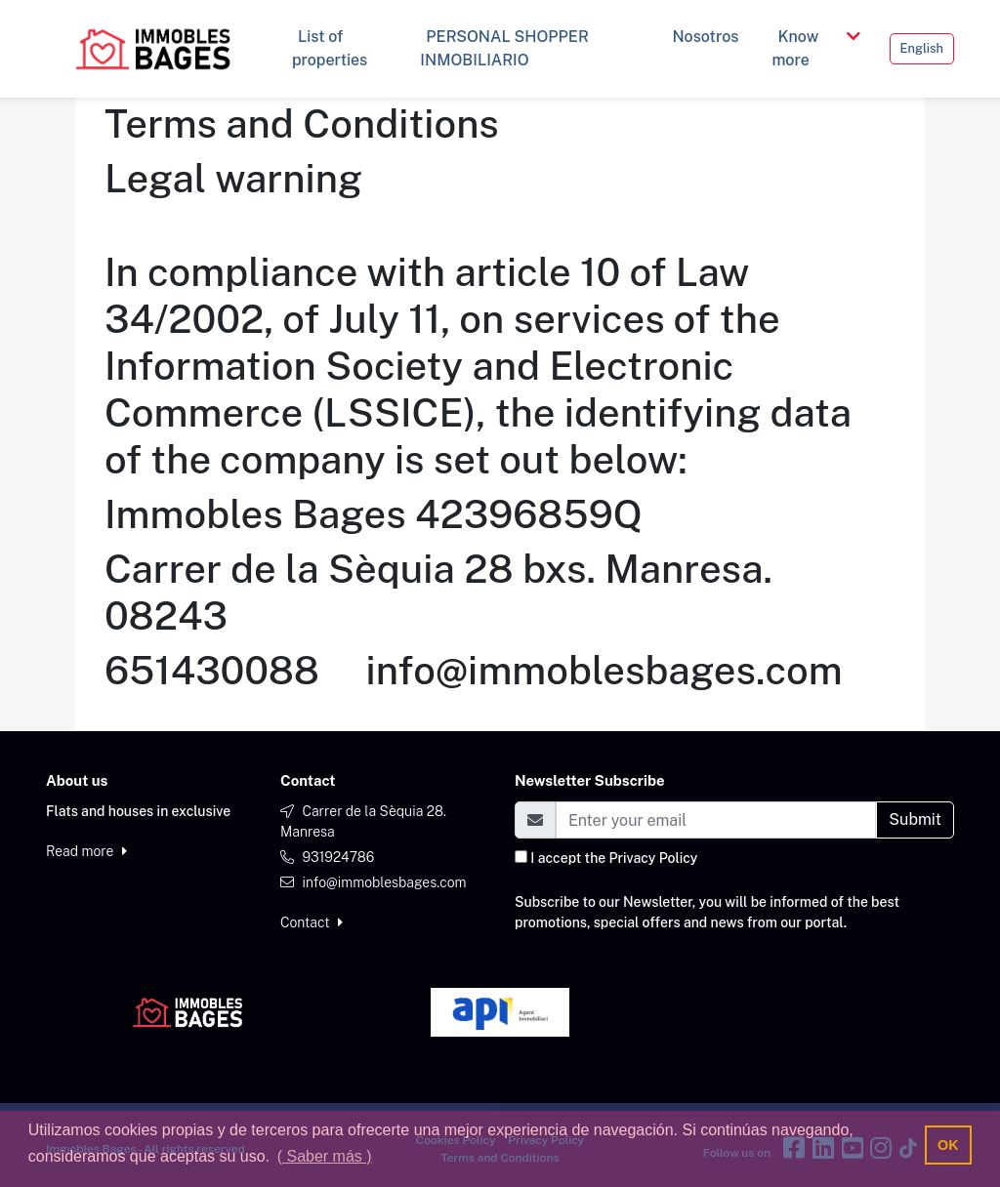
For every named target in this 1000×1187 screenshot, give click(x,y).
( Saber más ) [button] (324, 1156)
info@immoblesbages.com (384, 882)
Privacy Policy (653, 858)
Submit (915, 819)
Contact (311, 922)
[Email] (716, 820)
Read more (86, 851)
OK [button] (948, 1145)
